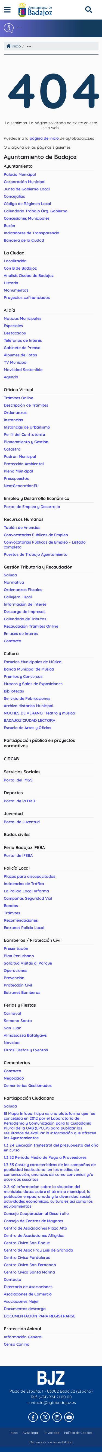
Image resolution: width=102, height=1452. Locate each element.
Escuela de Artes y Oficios (27, 727)
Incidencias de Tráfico (24, 883)
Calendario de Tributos (25, 619)
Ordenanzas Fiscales (23, 589)
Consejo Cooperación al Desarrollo (36, 1213)
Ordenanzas (15, 412)
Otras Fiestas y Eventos (26, 1050)
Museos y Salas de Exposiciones (33, 683)
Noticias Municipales (22, 318)
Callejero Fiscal (18, 597)
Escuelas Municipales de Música (32, 661)
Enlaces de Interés (21, 633)
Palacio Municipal (20, 174)
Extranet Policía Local (24, 927)
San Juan (12, 1028)
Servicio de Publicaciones (27, 698)
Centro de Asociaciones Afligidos (34, 1235)
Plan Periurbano (19, 955)
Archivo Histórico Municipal (28, 705)
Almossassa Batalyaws (25, 1035)
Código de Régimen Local (27, 203)
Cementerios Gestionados (28, 1085)
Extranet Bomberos (22, 992)
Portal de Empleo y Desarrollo (32, 506)
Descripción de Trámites (26, 405)
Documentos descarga (25, 1308)
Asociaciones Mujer (21, 1301)
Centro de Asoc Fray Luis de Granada (38, 1250)
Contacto (12, 641)
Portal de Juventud (22, 821)
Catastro (12, 449)
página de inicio (44, 138)
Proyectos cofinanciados (27, 297)
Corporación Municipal (24, 181)
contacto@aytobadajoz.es (51, 1402)
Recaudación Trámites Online (31, 626)
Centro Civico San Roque (27, 1242)
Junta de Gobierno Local (27, 189)
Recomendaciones (21, 920)
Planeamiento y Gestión (26, 441)
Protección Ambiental (24, 463)
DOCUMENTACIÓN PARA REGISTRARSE (39, 1316)
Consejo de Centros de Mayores (33, 1220)
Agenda (11, 377)
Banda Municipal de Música (29, 669)
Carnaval (12, 1013)
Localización (15, 261)
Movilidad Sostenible (23, 369)
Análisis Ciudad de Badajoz (29, 275)
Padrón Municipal (20, 456)
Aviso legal (31, 1433)
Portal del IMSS (18, 780)
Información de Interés (25, 604)
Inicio (13, 46)
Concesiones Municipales (27, 218)
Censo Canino (16, 1344)
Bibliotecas (14, 691)
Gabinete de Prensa (22, 347)
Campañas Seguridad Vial (28, 898)
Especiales (13, 325)
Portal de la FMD (19, 801)
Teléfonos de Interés (23, 340)
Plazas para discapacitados (29, 876)
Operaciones (15, 970)
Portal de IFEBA (18, 855)
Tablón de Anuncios (22, 527)
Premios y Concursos (23, 676)
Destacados (15, 333)
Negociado (14, 1078)
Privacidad (51, 1433)
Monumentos (16, 290)
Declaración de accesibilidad (51, 1442)
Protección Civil (18, 985)
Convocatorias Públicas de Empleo (36, 534)
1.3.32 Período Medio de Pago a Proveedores (45, 1157)
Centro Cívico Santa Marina (29, 1272)
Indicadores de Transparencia (31, 233)
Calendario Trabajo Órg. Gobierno (35, 211)
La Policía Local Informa (26, 891)
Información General (23, 1337)
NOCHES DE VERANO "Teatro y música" (40, 713)
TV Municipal (15, 362)
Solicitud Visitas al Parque (28, 963)
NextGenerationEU (21, 485)
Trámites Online (18, 397)
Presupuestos (16, 478)
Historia (11, 282)
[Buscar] (88, 9)
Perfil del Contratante (24, 434)
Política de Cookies (78, 1433)
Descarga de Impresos (24, 611)
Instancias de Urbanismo (27, 427)
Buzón (9, 225)
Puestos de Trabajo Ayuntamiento (35, 554)
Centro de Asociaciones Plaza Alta (35, 1228)
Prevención (14, 977)
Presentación (16, 948)
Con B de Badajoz (20, 268)
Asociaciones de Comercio (28, 1294)
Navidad (12, 1042)
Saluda (10, 575)
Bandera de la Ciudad (24, 240)
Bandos (11, 905)
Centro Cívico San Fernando (30, 1264)
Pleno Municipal (18, 471)
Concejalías (14, 196)
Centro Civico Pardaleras (27, 1257)
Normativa (14, 582)
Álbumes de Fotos (20, 355)
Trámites (12, 913)
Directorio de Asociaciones (28, 1286)
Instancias (13, 419)
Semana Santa (18, 1020)
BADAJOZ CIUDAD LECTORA (29, 720)
